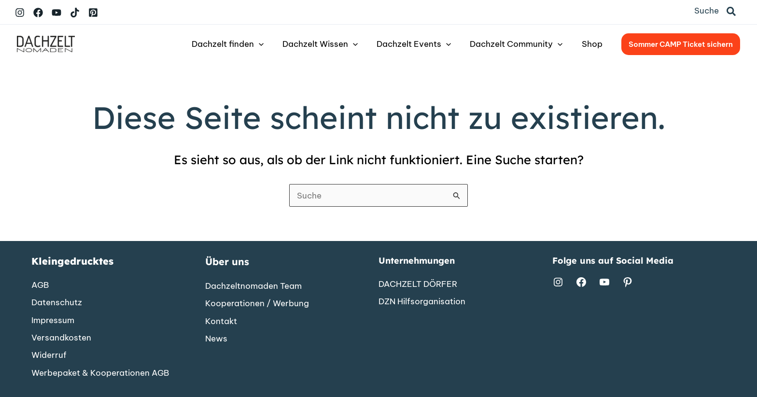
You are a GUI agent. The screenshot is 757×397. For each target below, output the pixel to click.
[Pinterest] (93, 12)
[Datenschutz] (56, 302)
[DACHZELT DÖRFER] (417, 283)
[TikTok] (75, 12)
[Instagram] (20, 12)
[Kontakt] (221, 320)
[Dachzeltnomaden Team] (253, 285)
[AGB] (40, 284)
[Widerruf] (49, 355)
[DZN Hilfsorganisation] (421, 301)
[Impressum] (52, 319)
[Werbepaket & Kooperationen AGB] (100, 372)
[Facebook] (38, 12)
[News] (216, 338)
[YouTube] (56, 12)
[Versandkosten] (61, 337)
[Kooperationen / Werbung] (257, 303)
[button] (732, 12)
